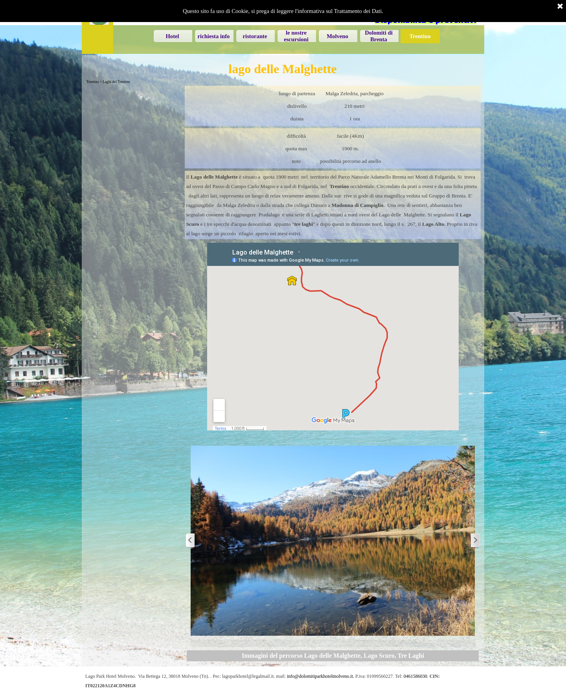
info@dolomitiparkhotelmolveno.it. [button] (320, 676)
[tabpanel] (333, 106)
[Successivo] (475, 540)
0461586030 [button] (415, 676)
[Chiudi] (560, 6)
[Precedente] (190, 540)
